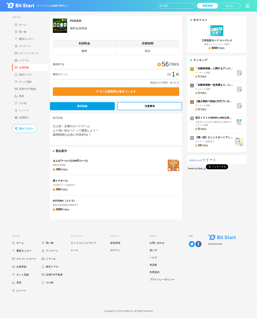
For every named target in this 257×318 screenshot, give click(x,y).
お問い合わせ (157, 242)
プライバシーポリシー (162, 279)
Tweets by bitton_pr (196, 168)
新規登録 (115, 242)
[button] (247, 6)
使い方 (153, 250)
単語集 (153, 264)
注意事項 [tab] (150, 106)
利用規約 (155, 272)
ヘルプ (153, 257)
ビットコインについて (83, 242)
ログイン (115, 250)
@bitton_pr (194, 160)
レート (75, 250)
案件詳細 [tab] (82, 106)
